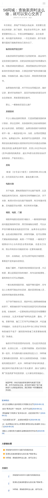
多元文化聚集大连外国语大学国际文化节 (18, 404)
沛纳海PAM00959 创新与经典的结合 (19, 450)
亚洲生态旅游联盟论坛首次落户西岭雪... (28, 482)
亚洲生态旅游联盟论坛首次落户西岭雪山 (21, 454)
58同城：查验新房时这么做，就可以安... (28, 489)
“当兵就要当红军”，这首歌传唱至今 (16, 420)
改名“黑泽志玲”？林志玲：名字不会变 (17, 409)
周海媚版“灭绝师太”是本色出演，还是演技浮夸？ (21, 413)
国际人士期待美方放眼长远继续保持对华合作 (19, 431)
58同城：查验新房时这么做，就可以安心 (21, 458)
